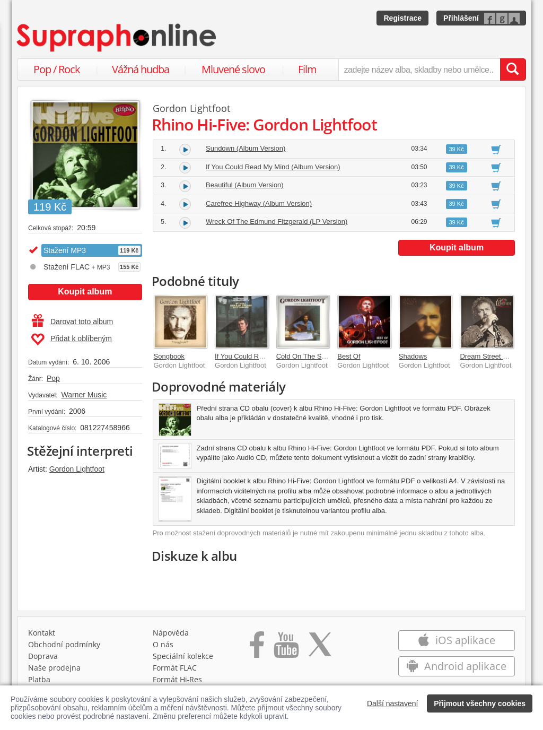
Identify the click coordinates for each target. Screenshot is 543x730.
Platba (39, 679)
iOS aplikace (456, 640)
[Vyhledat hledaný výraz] (513, 69)
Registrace (402, 18)
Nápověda (171, 633)
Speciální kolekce (183, 656)
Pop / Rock (56, 69)
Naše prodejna (54, 668)
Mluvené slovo (233, 69)
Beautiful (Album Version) (245, 185)
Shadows (413, 356)
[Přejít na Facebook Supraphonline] (257, 648)
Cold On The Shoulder (310, 356)
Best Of (348, 356)
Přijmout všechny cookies (480, 703)
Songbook (169, 356)
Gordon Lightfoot (76, 469)
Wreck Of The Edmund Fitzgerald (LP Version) (276, 221)
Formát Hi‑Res (178, 679)
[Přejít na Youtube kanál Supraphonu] (286, 648)
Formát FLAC (175, 668)
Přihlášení (461, 18)
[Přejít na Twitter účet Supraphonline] (319, 648)
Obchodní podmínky (64, 644)
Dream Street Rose (489, 356)
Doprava (43, 656)
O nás (163, 644)
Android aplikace (456, 666)
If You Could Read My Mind (257, 356)
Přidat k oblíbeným (71, 339)
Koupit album (85, 291)
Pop (53, 378)
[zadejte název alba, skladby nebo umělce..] (419, 69)
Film (307, 69)
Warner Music (84, 394)
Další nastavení (392, 703)
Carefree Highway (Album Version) (259, 203)
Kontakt (41, 633)
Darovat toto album (72, 321)
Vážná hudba (140, 69)
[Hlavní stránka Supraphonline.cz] (117, 38)
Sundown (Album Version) (245, 148)
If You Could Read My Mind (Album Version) (273, 167)
